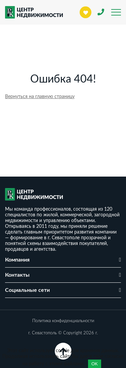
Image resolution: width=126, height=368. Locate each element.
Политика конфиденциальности (63, 321)
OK (94, 363)
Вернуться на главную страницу (40, 96)
